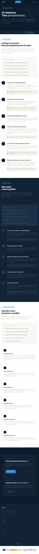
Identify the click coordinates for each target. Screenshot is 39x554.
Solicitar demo (10, 471)
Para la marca (7, 32)
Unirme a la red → (11, 491)
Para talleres (4, 520)
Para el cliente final (29, 32)
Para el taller (17, 32)
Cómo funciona (4, 522)
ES (33, 1)
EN (35, 1)
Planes (3, 524)
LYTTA (3, 2)
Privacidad (3, 530)
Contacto (18, 1)
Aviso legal (4, 532)
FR (36, 1)
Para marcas (4, 518)
